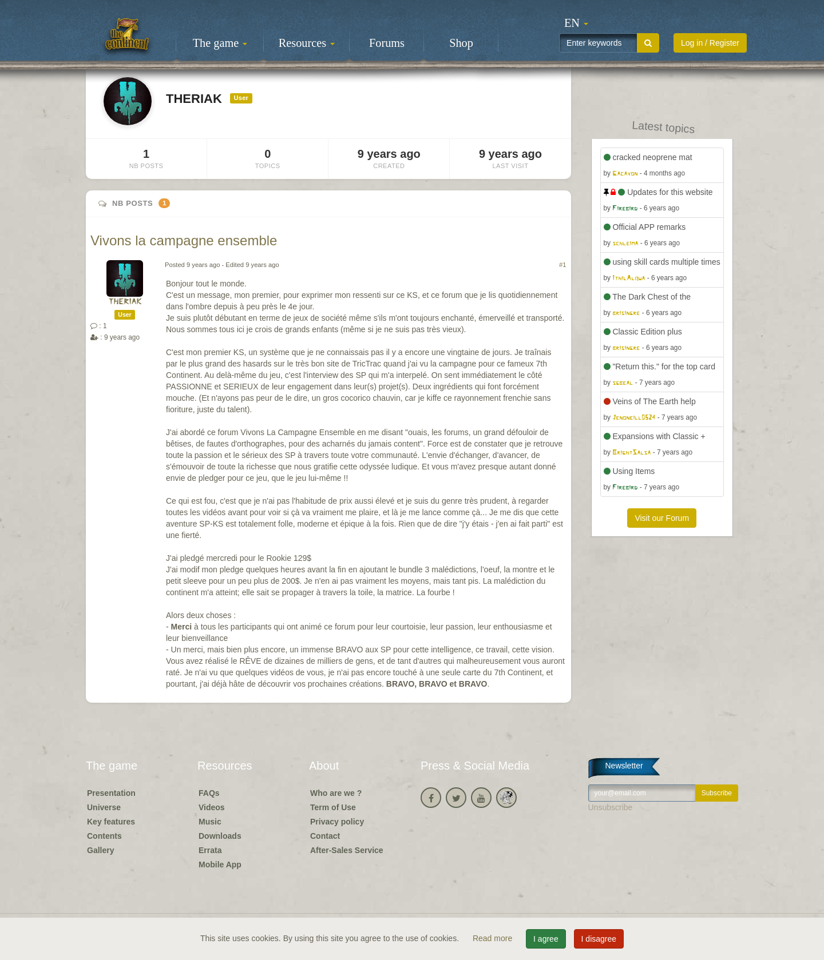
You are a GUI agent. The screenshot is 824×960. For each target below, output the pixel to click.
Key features (111, 821)
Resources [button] (307, 43)
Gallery (100, 850)
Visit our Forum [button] (662, 518)
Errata (210, 850)
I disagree (598, 938)
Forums (387, 43)
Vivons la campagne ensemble (183, 240)
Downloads (220, 836)
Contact (325, 836)
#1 (562, 264)
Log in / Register (710, 42)
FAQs (209, 793)
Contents (104, 836)
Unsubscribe (610, 807)
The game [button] (220, 43)
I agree (545, 938)
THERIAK (124, 302)
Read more (493, 938)
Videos (212, 807)
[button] (576, 23)
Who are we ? (336, 793)
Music (210, 821)
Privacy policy (337, 821)
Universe (104, 807)
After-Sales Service (346, 850)
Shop (461, 43)
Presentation (111, 793)
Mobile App (220, 864)
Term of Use (333, 807)
